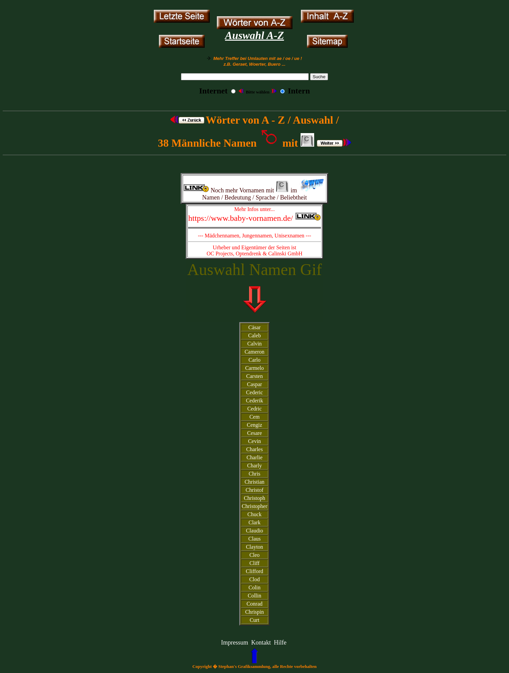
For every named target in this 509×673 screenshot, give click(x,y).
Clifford (254, 571)
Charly (254, 465)
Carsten (254, 376)
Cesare (254, 433)
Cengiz (254, 425)
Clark (254, 522)
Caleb (254, 335)
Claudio (254, 530)
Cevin (254, 441)
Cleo (254, 555)
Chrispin (254, 612)
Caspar (254, 384)
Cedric (254, 409)
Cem (254, 417)
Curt (254, 620)
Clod (254, 579)
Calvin (254, 343)
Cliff (254, 563)
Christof (254, 490)
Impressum (234, 642)
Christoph (254, 498)
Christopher (254, 506)
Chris (255, 474)
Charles (254, 449)
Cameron (255, 352)
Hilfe (280, 642)
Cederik (254, 400)
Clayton (254, 547)
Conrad (254, 604)
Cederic (254, 392)
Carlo (254, 360)
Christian (255, 482)
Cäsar (254, 327)
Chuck (254, 514)
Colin (254, 587)
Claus (254, 539)
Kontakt (261, 642)
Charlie (254, 457)
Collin (254, 595)
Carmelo (254, 368)
